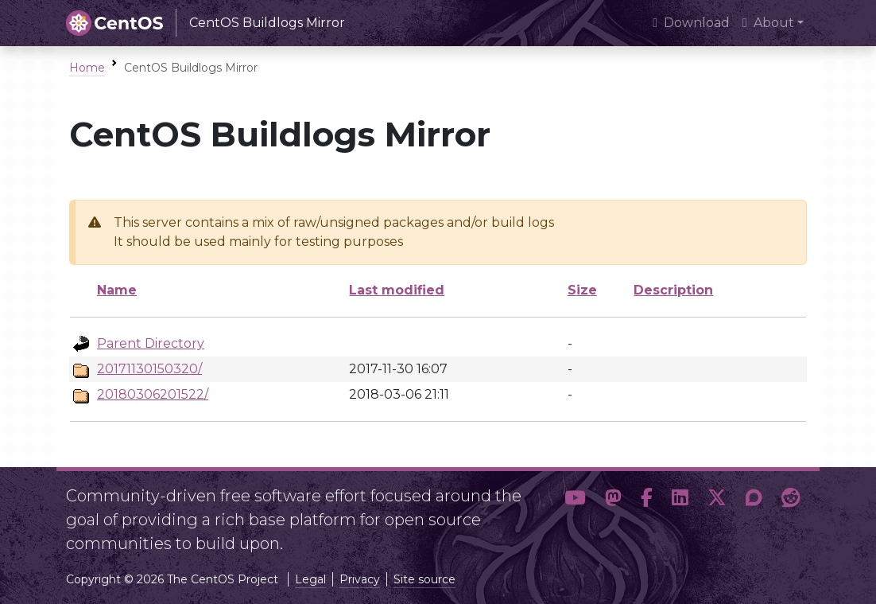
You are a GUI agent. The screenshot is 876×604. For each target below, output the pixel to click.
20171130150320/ (149, 368)
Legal (310, 579)
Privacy (359, 579)
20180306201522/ (152, 394)
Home (87, 67)
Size (582, 290)
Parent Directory (150, 343)
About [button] (768, 22)
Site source (424, 579)
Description (673, 290)
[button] (575, 513)
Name (117, 290)
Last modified (396, 290)
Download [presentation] (691, 22)
